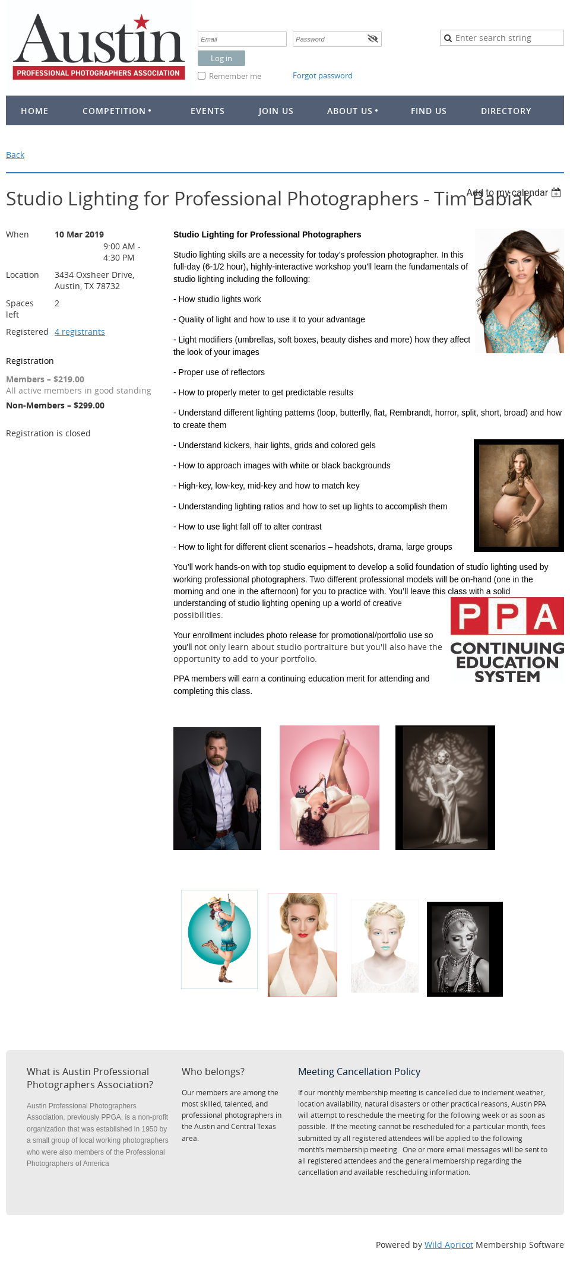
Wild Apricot (449, 1244)
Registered (27, 331)
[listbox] (515, 192)
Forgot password (323, 75)
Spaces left (20, 308)
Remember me (235, 76)
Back (15, 154)
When (17, 234)
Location (22, 274)
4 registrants (80, 331)
